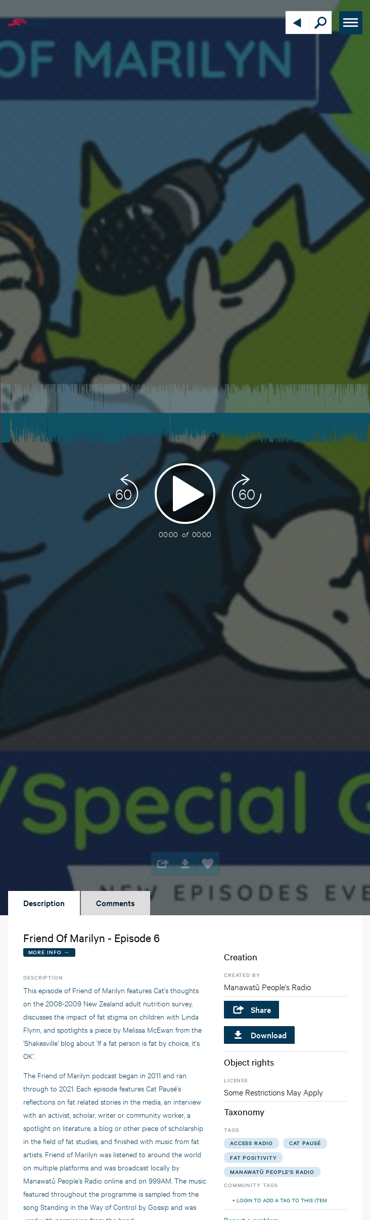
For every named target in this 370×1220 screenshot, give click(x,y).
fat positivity (253, 1157)
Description (44, 902)
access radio (251, 1143)
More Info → (49, 952)
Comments (115, 902)
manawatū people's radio (272, 1171)
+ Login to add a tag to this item (279, 1200)
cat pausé (305, 1143)
